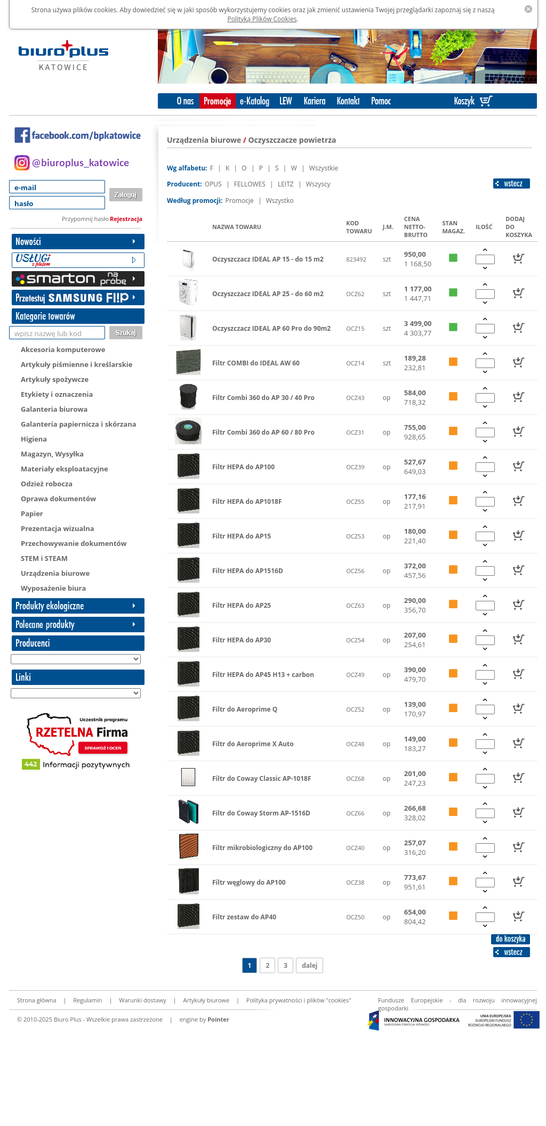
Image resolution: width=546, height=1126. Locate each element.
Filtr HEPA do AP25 (241, 605)
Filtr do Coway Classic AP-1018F (261, 778)
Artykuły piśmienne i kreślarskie (76, 364)
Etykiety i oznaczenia (57, 394)
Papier (32, 513)
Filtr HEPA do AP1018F (247, 501)
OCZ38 (355, 882)
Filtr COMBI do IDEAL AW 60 (256, 363)
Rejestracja (126, 219)
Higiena (34, 439)
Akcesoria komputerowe (63, 349)
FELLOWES (250, 184)
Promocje (240, 200)
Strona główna (37, 1000)
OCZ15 (355, 328)
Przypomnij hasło (85, 219)
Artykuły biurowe (206, 1000)
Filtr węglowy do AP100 (249, 882)
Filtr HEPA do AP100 (243, 466)
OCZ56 (355, 571)
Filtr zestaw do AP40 (244, 916)
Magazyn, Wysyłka (52, 454)
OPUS (214, 184)
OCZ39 (355, 467)
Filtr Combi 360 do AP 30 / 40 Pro (263, 397)
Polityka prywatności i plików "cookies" (298, 1000)
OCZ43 (355, 398)
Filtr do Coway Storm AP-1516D (261, 813)
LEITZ (286, 184)
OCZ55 (355, 501)
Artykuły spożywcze (55, 379)
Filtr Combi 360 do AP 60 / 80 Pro (263, 432)
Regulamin (87, 1000)
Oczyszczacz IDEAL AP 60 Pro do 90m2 (271, 328)
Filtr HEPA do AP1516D (247, 570)
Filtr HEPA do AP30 (241, 639)
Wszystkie (324, 168)
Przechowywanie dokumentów (74, 543)
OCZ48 (355, 744)
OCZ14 (355, 363)
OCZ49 (355, 675)
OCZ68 (355, 778)
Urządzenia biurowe (55, 573)
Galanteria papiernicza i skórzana (78, 424)
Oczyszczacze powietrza (292, 140)
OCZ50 (355, 917)
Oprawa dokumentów (58, 498)
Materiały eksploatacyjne (64, 469)
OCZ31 (355, 432)
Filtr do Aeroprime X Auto (253, 743)
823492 (356, 259)
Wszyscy (318, 184)
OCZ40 (355, 848)
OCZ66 (355, 813)
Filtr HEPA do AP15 (241, 536)
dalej (309, 965)
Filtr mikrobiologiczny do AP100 (262, 847)
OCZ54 (355, 640)
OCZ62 (355, 294)
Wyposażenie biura (53, 588)
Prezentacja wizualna (57, 528)
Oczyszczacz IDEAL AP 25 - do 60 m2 (268, 293)
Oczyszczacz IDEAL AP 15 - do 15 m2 (268, 259)
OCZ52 (355, 709)
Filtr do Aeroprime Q (244, 709)
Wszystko (280, 200)
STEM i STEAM (44, 558)
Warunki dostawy (142, 1000)
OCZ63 (355, 605)
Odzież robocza (47, 483)
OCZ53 (355, 536)
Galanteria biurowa (54, 409)
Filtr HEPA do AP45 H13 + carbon (263, 674)
